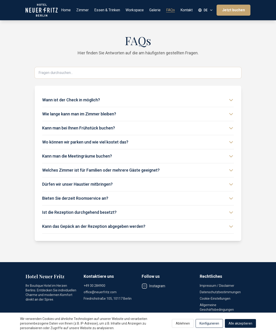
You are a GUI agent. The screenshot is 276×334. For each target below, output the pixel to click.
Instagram (153, 286)
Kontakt (186, 10)
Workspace (135, 10)
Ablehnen (183, 323)
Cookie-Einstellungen (215, 298)
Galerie (155, 10)
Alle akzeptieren (240, 323)
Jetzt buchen (233, 10)
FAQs (170, 10)
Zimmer (82, 10)
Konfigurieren (209, 323)
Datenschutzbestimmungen (220, 292)
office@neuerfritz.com (100, 292)
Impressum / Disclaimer (217, 285)
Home (66, 10)
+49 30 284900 (94, 285)
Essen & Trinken (107, 10)
